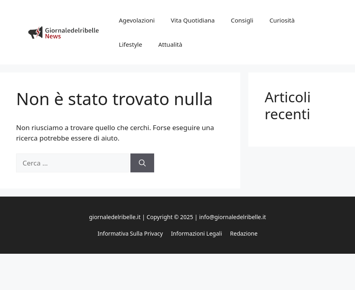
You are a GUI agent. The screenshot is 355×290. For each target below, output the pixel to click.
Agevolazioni (137, 20)
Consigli (242, 20)
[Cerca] (142, 163)
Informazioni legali (196, 233)
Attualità (170, 44)
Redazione (244, 233)
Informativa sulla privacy (130, 233)
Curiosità (282, 20)
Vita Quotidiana (193, 20)
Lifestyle (130, 44)
